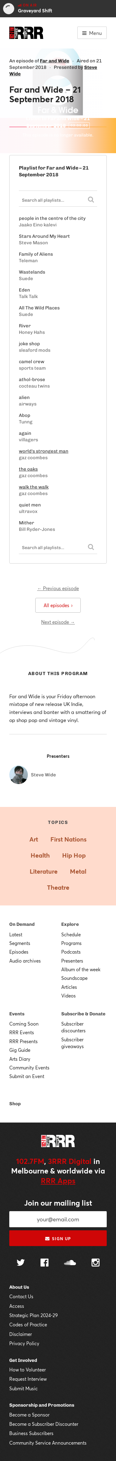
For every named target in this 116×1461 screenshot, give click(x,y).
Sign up (58, 1238)
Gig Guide (19, 1050)
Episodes (18, 952)
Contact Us (21, 1296)
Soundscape (74, 978)
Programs (71, 943)
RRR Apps (58, 1181)
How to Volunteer (27, 1370)
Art (33, 839)
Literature (44, 871)
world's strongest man (43, 451)
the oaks (28, 469)
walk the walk (34, 487)
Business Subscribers (31, 1433)
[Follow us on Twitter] (20, 1263)
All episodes (58, 605)
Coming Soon (24, 1024)
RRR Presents (23, 1041)
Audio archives (25, 961)
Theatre (58, 887)
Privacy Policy (24, 1343)
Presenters (72, 961)
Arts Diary (19, 1059)
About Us (19, 1287)
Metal (78, 871)
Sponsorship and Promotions (41, 1405)
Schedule (71, 934)
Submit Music (23, 1388)
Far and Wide (54, 61)
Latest (15, 934)
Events (16, 1014)
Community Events (29, 1067)
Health (40, 855)
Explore (70, 924)
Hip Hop (74, 855)
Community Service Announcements (48, 1443)
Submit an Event (26, 1076)
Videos (68, 996)
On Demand (22, 924)
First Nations (68, 839)
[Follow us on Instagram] (96, 1263)
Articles (69, 987)
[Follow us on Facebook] (45, 1263)
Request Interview (28, 1379)
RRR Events (21, 1032)
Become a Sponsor (29, 1415)
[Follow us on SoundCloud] (70, 1263)
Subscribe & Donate (83, 1014)
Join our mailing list (58, 1203)
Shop (15, 1103)
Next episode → (58, 622)
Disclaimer (20, 1334)
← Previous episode (58, 588)
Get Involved (23, 1360)
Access (16, 1306)
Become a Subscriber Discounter (43, 1424)
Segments (19, 943)
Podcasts (71, 952)
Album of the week (81, 969)
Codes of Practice (28, 1324)
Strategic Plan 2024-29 (33, 1315)
